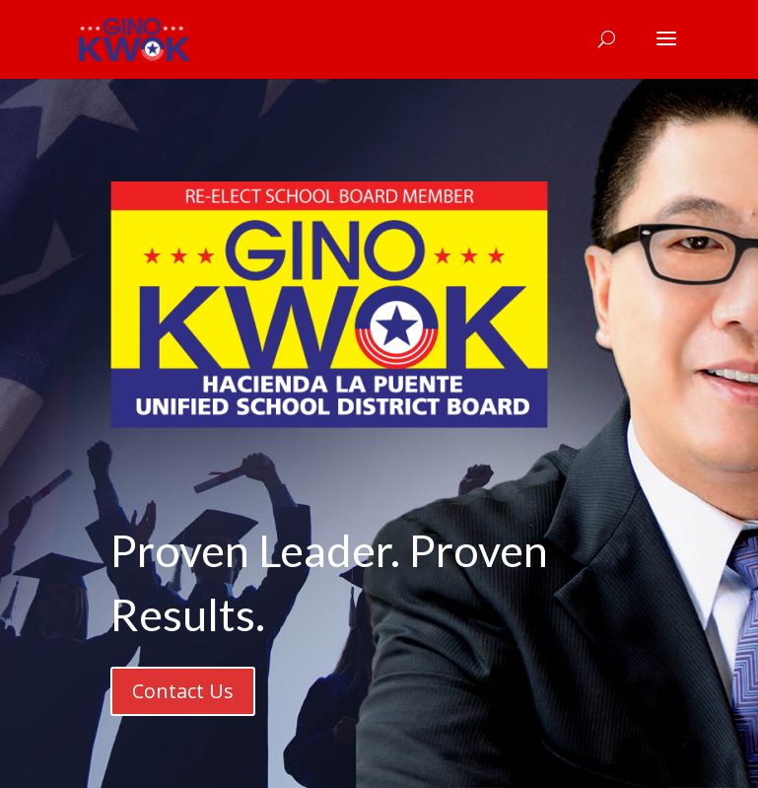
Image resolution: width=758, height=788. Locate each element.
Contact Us (183, 691)
